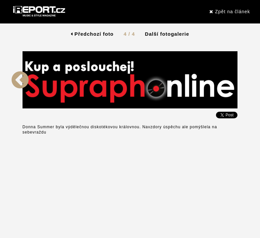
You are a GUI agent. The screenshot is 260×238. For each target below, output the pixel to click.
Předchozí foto (92, 34)
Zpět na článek (229, 11)
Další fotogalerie (167, 34)
